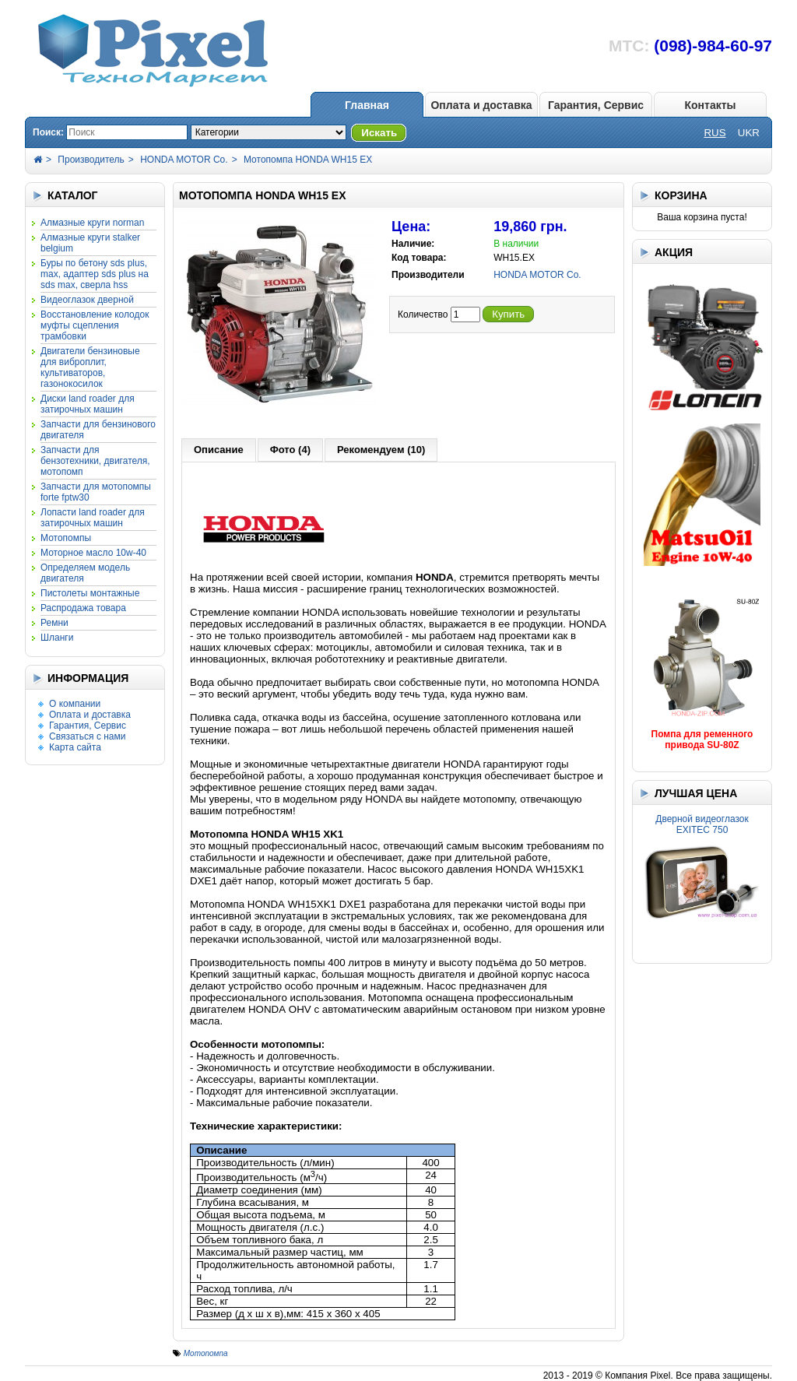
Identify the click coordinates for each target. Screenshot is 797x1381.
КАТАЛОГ (72, 195)
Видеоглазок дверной (87, 299)
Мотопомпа (206, 1353)
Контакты (710, 105)
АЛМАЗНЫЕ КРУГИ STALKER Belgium (90, 243)
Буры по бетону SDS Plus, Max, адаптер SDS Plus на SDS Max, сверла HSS (94, 274)
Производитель (91, 159)
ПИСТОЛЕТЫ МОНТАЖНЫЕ (89, 593)
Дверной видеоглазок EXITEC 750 (701, 824)
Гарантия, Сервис (596, 105)
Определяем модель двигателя (85, 573)
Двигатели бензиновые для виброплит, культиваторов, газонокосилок (90, 367)
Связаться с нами (87, 736)
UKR (749, 133)
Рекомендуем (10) (381, 449)
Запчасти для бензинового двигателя (98, 430)
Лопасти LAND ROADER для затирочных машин (92, 518)
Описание (219, 449)
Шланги (56, 637)
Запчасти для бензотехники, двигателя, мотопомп (95, 461)
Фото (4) (290, 449)
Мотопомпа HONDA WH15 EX (308, 159)
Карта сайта (75, 747)
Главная (367, 105)
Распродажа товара (83, 608)
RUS (714, 133)
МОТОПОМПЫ (65, 537)
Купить (508, 314)
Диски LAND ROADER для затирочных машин (87, 404)
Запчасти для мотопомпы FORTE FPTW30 (95, 492)
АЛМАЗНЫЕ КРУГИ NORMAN (92, 222)
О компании (74, 703)
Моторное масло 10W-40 (93, 552)
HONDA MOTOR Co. (183, 159)
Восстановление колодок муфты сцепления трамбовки (94, 325)
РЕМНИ (54, 622)
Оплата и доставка (481, 105)
